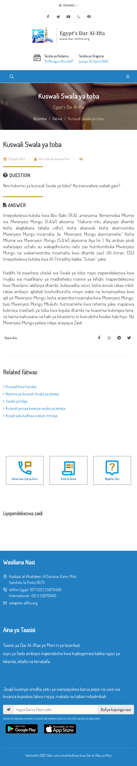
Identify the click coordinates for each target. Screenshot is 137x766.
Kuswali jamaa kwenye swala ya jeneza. (34, 408)
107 (32, 589)
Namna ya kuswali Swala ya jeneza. (31, 393)
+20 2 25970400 (43, 595)
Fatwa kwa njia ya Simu (25, 479)
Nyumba (40, 118)
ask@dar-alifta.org (23, 602)
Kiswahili (68, 5)
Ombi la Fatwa (68, 479)
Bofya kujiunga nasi (116, 709)
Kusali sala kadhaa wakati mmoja (30, 415)
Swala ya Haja (15, 401)
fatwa (57, 118)
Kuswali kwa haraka (19, 386)
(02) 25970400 (49, 589)
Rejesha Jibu (112, 479)
